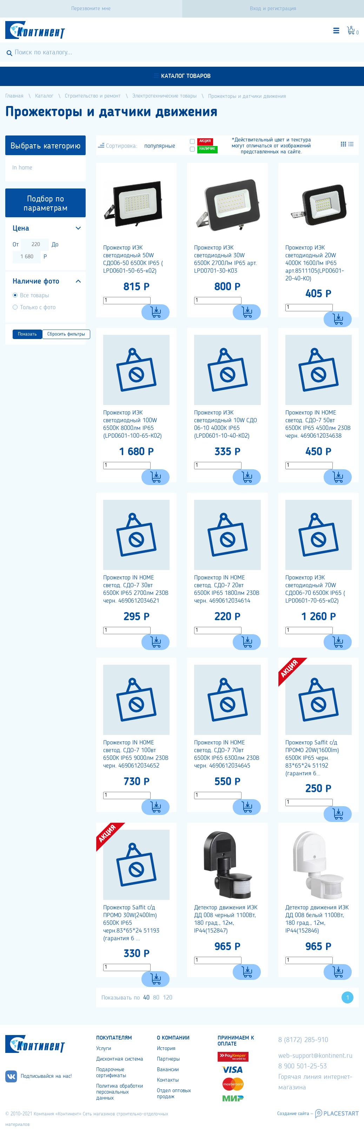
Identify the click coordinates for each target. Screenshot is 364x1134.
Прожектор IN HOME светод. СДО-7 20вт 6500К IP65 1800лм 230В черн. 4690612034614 (226, 589)
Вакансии (168, 1070)
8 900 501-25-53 (302, 1066)
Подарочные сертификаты (111, 1073)
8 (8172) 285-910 (303, 1040)
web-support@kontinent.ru (315, 1056)
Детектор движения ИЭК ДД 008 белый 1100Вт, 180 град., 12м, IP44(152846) (317, 919)
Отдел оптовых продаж (174, 1094)
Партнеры (168, 1059)
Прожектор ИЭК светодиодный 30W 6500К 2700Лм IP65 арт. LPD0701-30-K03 (225, 259)
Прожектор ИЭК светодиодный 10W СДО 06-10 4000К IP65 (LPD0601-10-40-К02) (225, 424)
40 (146, 998)
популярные (159, 146)
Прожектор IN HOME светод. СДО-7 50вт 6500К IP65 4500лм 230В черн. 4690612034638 (318, 424)
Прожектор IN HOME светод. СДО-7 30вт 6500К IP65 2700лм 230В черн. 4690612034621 (135, 589)
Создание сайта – (295, 1113)
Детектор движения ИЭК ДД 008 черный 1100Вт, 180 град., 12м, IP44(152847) (225, 919)
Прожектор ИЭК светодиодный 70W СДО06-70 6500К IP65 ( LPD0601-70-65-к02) (315, 589)
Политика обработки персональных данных (119, 1092)
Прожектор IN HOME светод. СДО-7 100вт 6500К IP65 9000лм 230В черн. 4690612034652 (135, 754)
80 (156, 998)
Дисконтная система (119, 1059)
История (166, 1049)
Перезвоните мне (91, 9)
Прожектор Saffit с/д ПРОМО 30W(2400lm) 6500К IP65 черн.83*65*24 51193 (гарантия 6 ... (131, 923)
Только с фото (37, 307)
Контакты (168, 1080)
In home (22, 168)
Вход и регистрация (273, 9)
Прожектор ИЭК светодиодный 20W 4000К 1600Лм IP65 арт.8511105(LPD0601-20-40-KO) (314, 263)
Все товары (34, 295)
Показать (27, 334)
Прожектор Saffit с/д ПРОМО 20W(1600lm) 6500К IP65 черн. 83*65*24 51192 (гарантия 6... (312, 758)
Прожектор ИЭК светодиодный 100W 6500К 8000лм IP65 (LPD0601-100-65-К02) (132, 424)
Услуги (103, 1049)
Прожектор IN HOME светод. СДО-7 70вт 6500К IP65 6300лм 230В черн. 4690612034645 (226, 754)
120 (167, 998)
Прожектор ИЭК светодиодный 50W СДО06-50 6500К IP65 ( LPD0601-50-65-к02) (133, 259)
